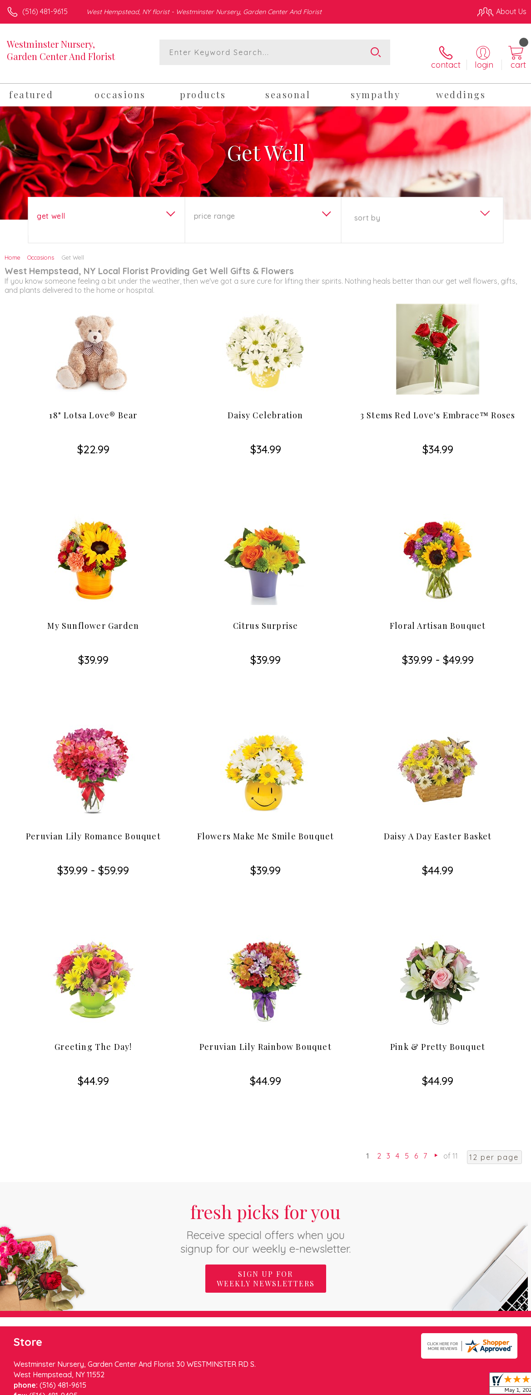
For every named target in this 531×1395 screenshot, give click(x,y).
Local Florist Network (437, 1386)
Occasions (40, 250)
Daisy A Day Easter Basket (438, 752)
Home (12, 250)
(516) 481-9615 (45, 11)
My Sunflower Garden (93, 580)
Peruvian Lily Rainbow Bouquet (265, 924)
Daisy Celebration (265, 407)
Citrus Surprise (265, 580)
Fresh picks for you (265, 1067)
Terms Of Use (318, 1386)
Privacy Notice (372, 1386)
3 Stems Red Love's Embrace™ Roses (438, 407)
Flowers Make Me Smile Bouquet (265, 752)
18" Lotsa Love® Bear (93, 407)
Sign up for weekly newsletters (266, 1118)
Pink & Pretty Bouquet (437, 924)
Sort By (367, 210)
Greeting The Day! (93, 924)
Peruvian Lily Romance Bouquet (93, 752)
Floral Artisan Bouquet (438, 580)
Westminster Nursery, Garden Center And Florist (61, 50)
